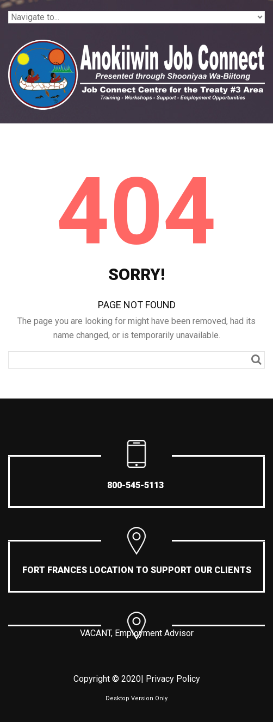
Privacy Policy (173, 679)
